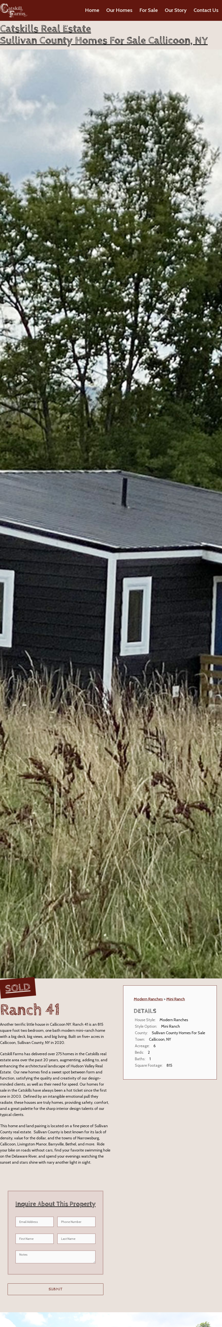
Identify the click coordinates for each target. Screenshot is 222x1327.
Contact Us (206, 10)
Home (92, 10)
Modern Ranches (148, 999)
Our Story (176, 10)
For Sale (148, 10)
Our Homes (119, 10)
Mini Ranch (175, 999)
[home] (14, 10)
